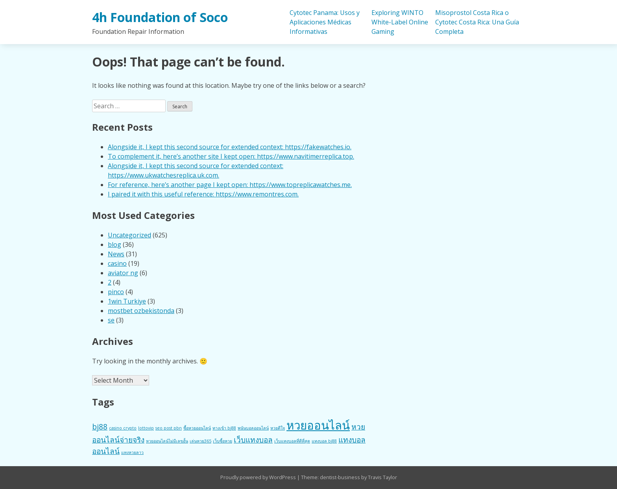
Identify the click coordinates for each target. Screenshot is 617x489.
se (111, 320)
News (116, 254)
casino (117, 263)
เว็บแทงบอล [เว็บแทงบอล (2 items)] (253, 440)
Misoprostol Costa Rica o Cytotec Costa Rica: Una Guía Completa (477, 22)
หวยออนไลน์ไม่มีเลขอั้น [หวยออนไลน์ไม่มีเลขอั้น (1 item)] (167, 441)
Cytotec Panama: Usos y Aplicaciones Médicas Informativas (325, 22)
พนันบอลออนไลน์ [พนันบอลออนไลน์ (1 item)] (253, 428)
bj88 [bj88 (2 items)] (99, 427)
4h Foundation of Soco (160, 17)
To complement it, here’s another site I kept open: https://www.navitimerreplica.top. (231, 156)
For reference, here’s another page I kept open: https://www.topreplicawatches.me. (230, 184)
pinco (116, 291)
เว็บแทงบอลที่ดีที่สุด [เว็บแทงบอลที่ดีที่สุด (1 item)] (292, 441)
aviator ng (123, 273)
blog (114, 244)
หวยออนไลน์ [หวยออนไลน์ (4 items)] (318, 425)
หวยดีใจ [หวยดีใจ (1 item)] (277, 428)
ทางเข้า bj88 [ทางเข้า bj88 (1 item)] (224, 428)
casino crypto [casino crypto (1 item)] (123, 428)
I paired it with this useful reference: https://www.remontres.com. (203, 194)
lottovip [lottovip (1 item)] (146, 428)
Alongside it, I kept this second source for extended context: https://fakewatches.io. (229, 147)
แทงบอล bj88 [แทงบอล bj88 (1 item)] (324, 441)
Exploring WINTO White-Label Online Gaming (399, 22)
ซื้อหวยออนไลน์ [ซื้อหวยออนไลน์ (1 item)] (197, 428)
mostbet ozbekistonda (141, 310)
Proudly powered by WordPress (258, 477)
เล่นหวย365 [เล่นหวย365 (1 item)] (200, 441)
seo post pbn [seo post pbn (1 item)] (168, 428)
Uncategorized (129, 235)
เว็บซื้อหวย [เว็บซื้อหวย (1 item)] (222, 441)
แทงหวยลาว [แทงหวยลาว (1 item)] (132, 452)
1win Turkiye (127, 301)
